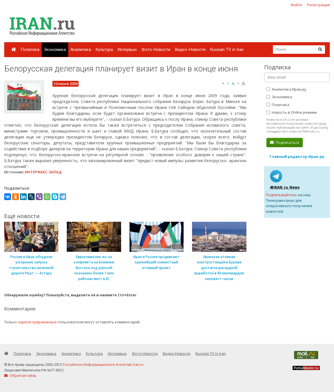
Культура (104, 49)
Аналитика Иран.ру (286, 89)
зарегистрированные (37, 321)
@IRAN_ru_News (285, 187)
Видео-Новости (190, 49)
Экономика (55, 49)
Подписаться (284, 142)
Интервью (127, 49)
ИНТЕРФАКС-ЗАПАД (43, 171)
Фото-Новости (155, 49)
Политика (30, 49)
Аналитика (80, 49)
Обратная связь (20, 375)
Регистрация (318, 4)
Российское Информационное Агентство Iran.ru (103, 364)
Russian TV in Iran (227, 49)
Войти (296, 4)
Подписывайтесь (281, 194)
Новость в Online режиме (291, 112)
